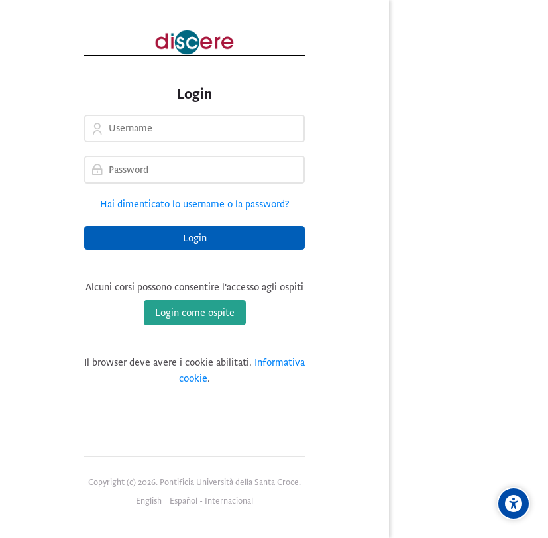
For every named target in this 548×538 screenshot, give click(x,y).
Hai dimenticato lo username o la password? (195, 204)
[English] (149, 501)
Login (195, 238)
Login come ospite (195, 313)
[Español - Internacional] (211, 501)
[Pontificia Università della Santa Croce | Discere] (194, 42)
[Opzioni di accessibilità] (513, 503)
